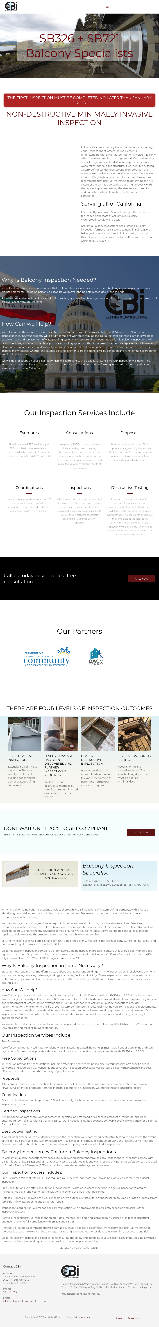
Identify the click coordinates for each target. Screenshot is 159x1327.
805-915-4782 (10, 1292)
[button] (141, 578)
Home (118, 1318)
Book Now (134, 1318)
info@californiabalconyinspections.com (24, 1301)
